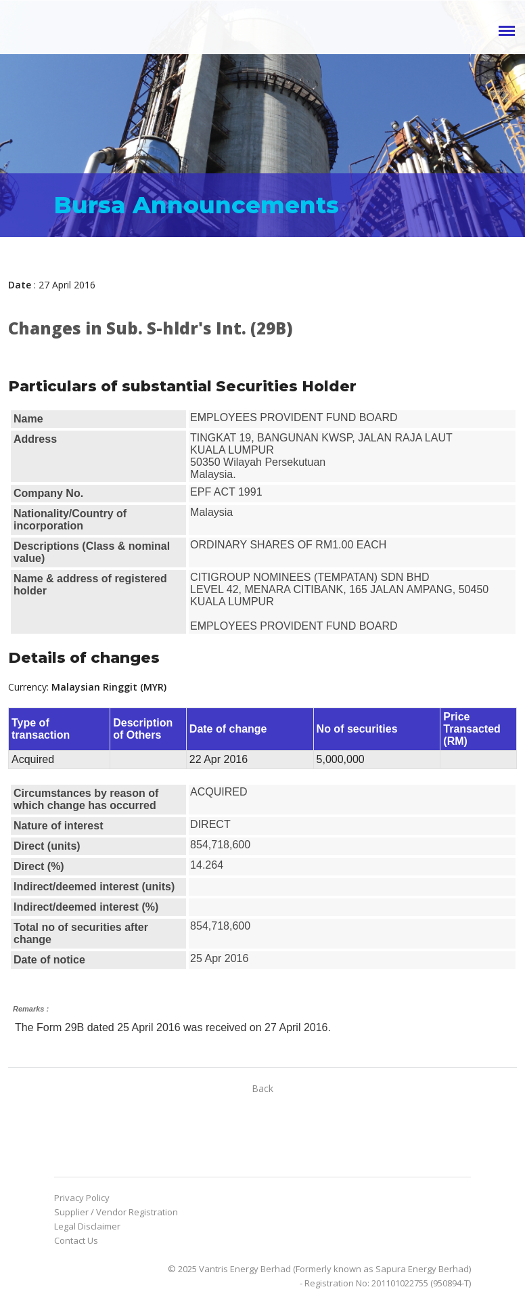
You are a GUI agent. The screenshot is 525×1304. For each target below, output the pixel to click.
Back (262, 1088)
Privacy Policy (82, 1198)
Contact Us (76, 1240)
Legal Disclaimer (87, 1226)
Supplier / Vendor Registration (116, 1212)
